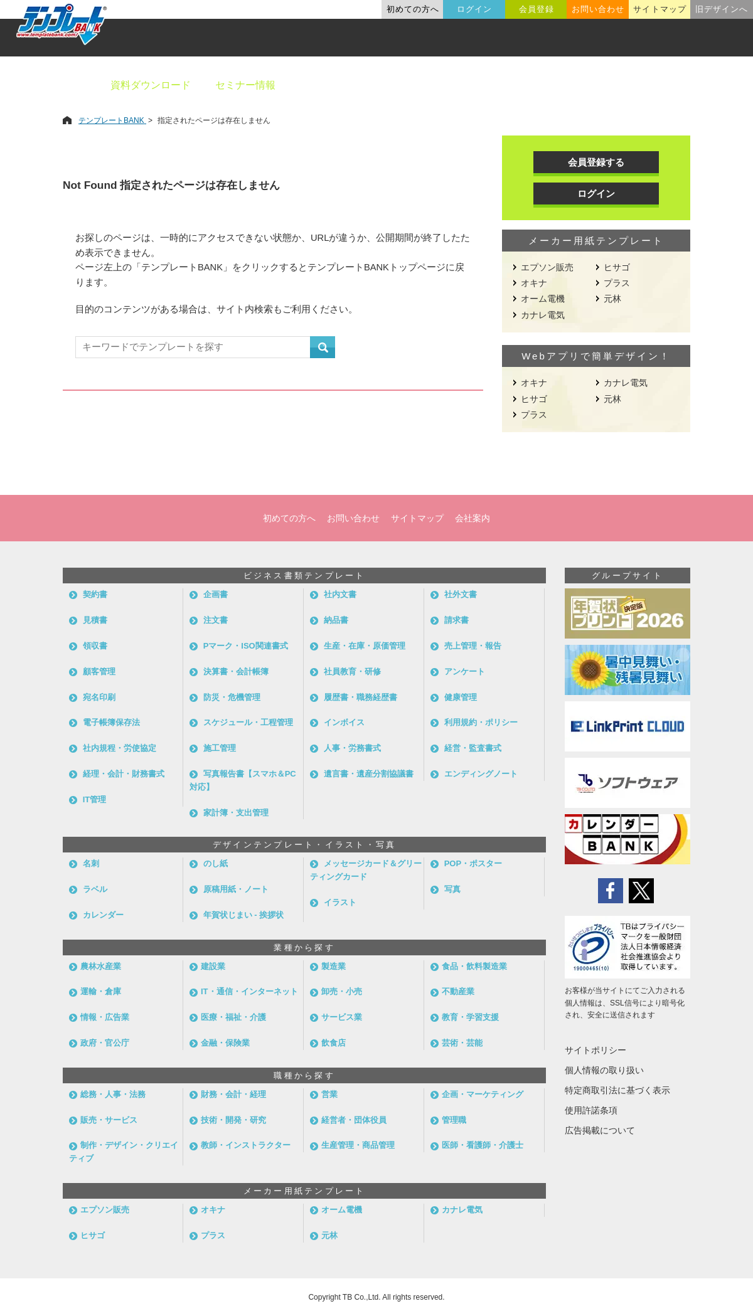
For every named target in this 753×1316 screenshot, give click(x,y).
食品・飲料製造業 (474, 966)
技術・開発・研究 (233, 1120)
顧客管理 (99, 671)
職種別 (590, 85)
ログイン (474, 9)
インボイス (344, 722)
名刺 (91, 863)
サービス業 (341, 1017)
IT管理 (95, 799)
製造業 (333, 966)
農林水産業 (100, 966)
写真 (452, 889)
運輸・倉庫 (100, 991)
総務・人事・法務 (113, 1094)
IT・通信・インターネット (249, 991)
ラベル (95, 889)
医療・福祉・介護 (233, 1017)
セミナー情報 (245, 85)
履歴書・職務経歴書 (360, 697)
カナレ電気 (543, 315)
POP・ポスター (473, 863)
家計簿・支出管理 (236, 812)
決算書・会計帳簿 (236, 671)
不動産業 (458, 991)
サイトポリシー (595, 1050)
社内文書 (340, 594)
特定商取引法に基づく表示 (617, 1090)
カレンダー (103, 915)
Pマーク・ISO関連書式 (245, 645)
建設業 (213, 966)
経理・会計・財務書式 (123, 773)
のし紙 (215, 863)
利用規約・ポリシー (481, 722)
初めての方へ (413, 9)
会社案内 (472, 518)
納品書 (336, 620)
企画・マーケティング (482, 1094)
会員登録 (536, 9)
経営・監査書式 (472, 748)
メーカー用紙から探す (683, 85)
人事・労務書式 (352, 748)
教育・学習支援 (470, 1017)
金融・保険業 (225, 1043)
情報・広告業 (104, 1017)
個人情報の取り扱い (604, 1070)
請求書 (456, 620)
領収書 (95, 645)
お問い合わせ (598, 9)
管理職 (454, 1120)
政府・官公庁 (104, 1043)
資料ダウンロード (150, 85)
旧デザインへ (721, 9)
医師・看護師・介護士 (482, 1145)
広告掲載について (600, 1130)
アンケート (464, 671)
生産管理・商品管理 (358, 1145)
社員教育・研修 (352, 671)
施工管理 (219, 748)
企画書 (215, 594)
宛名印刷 (99, 697)
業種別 (531, 85)
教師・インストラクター (246, 1145)
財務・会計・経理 (233, 1094)
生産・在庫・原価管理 (364, 645)
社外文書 (460, 594)
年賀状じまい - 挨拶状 (243, 915)
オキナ (534, 283)
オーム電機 (543, 299)
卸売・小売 (341, 991)
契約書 (95, 594)
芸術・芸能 (462, 1043)
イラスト (340, 902)
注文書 (215, 620)
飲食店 (333, 1043)
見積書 (95, 620)
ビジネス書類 (331, 85)
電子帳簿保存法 (111, 722)
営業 (329, 1094)
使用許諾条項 (591, 1110)
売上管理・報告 (472, 645)
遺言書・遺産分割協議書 (369, 773)
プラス (617, 283)
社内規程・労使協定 (119, 748)
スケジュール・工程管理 (248, 722)
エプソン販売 (547, 267)
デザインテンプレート (438, 85)
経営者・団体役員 (354, 1120)
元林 (612, 299)
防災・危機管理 (231, 697)
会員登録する (596, 162)
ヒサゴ (617, 267)
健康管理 (460, 697)
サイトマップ (659, 9)
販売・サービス (108, 1120)
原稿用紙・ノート (236, 889)
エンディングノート (481, 773)
